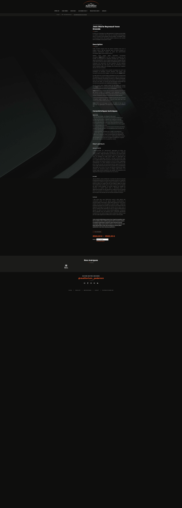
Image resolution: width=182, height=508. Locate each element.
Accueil (58, 14)
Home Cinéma (65, 11)
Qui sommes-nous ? (82, 11)
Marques (104, 11)
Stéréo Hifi (56, 11)
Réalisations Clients (94, 11)
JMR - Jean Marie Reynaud (66, 14)
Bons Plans (73, 11)
